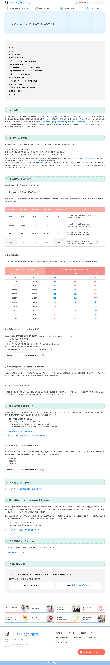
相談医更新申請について (17, 77)
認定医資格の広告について (18, 91)
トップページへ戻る (62, 642)
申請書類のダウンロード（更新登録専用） (24, 81)
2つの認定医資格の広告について (16, 552)
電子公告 (59, 633)
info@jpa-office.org (81, 585)
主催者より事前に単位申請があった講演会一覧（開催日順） (28, 435)
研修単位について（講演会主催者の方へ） (23, 88)
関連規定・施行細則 (15, 84)
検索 (103, 2)
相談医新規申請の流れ (16, 58)
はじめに (12, 51)
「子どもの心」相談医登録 (21, 74)
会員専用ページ (84, 2)
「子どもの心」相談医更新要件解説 (20, 431)
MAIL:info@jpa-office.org (12, 646)
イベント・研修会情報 (38, 160)
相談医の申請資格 (15, 54)
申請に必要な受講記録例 (86, 158)
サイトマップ (78, 638)
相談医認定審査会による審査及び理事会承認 (27, 71)
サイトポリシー (94, 638)
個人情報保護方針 (62, 638)
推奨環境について (86, 633)
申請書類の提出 (18, 64)
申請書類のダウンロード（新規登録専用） (27, 67)
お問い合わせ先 (14, 94)
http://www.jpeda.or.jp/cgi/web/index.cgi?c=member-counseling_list (62, 122)
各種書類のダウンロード (92, 652)
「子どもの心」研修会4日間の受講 (24, 61)
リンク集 (71, 633)
